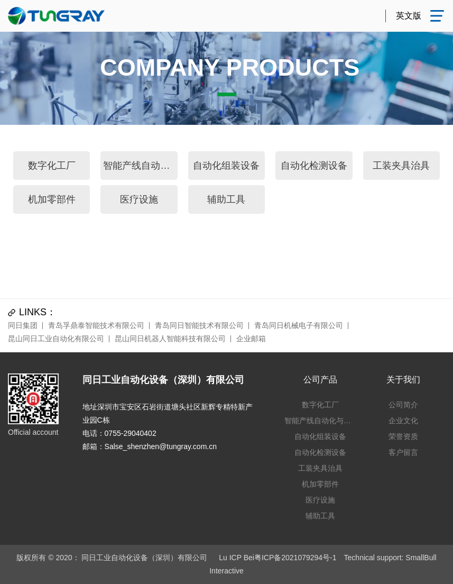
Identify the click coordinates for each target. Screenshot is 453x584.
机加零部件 (52, 199)
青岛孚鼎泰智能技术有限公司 (96, 325)
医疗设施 (139, 199)
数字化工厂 (52, 165)
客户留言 (403, 452)
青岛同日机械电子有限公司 (298, 325)
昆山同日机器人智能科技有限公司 (170, 338)
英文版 (408, 15)
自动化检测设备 (314, 165)
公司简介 (403, 404)
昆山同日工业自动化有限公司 (56, 338)
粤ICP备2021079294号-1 (295, 557)
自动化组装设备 (226, 165)
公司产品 (320, 379)
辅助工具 (226, 199)
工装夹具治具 (401, 165)
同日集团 (23, 325)
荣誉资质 (403, 436)
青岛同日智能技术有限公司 (199, 325)
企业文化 (403, 420)
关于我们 (403, 379)
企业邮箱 (251, 338)
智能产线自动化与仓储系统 (140, 165)
